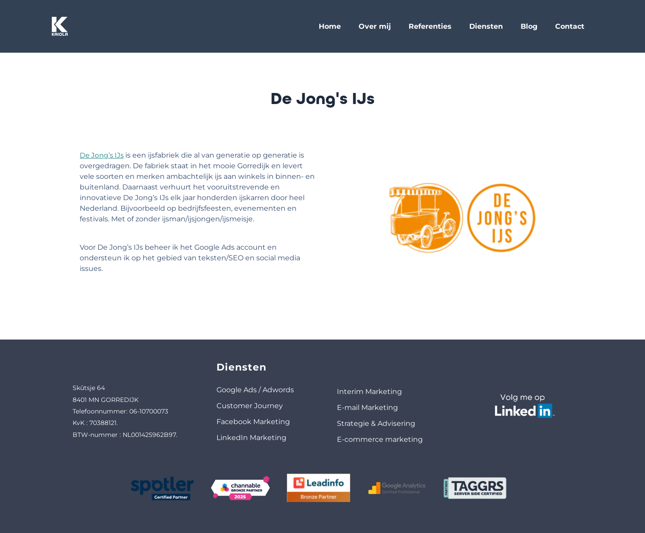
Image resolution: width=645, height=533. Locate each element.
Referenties (430, 26)
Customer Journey (249, 406)
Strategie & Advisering (376, 423)
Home (330, 26)
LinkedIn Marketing (251, 437)
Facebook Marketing (253, 421)
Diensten (486, 26)
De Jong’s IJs (92, 155)
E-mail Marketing (367, 407)
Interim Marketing (369, 391)
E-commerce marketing (380, 439)
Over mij (375, 26)
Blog (529, 26)
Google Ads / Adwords (255, 390)
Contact (569, 26)
